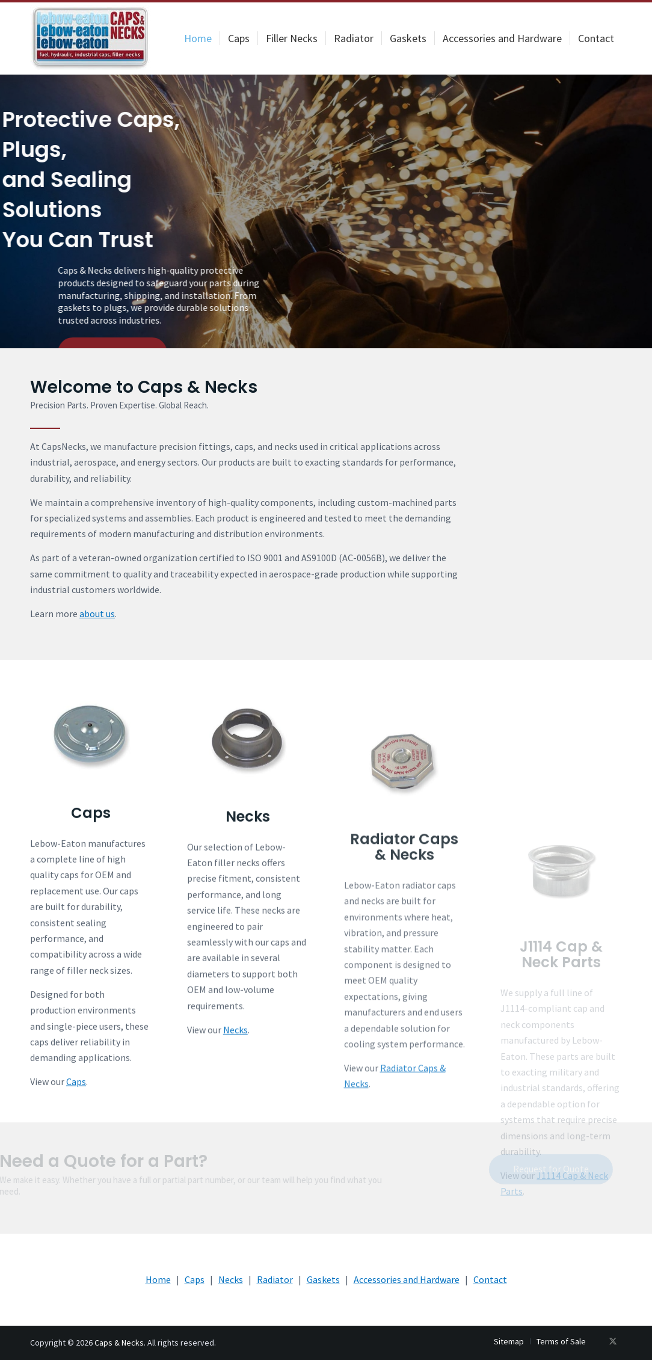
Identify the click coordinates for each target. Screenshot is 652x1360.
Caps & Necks (119, 1342)
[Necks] (248, 834)
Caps (91, 881)
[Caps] (91, 804)
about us (97, 614)
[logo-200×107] (90, 38)
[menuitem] (198, 38)
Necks (248, 911)
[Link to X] (613, 1341)
